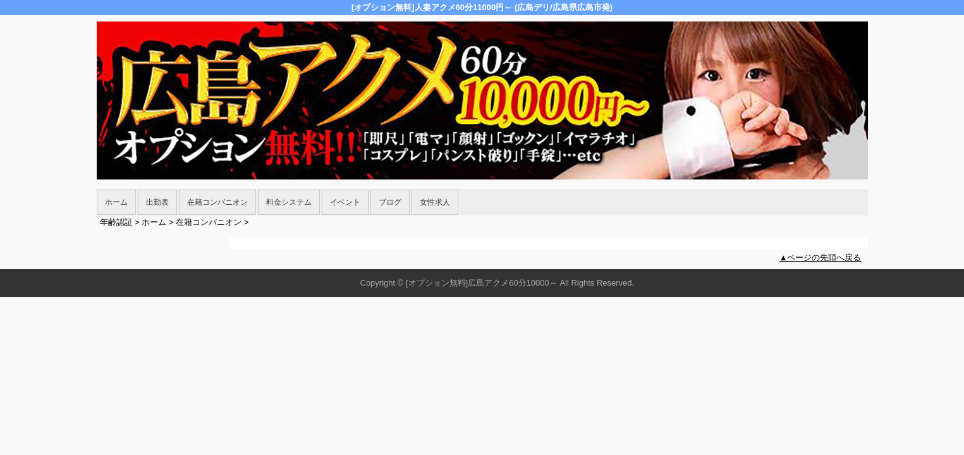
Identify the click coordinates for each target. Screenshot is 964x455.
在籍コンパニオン (217, 202)
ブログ (390, 202)
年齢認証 (116, 222)
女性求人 (435, 202)
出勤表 (157, 202)
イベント (345, 202)
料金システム (289, 202)
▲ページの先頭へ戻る (820, 257)
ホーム (116, 202)
